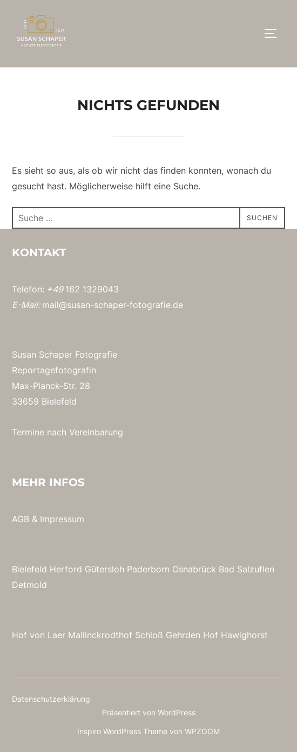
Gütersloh (104, 569)
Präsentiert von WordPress (148, 712)
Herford (66, 569)
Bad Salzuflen (246, 569)
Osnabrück (194, 569)
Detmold (29, 584)
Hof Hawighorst (235, 635)
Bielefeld (29, 569)
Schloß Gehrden (167, 635)
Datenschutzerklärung (51, 698)
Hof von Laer (38, 635)
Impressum (62, 519)
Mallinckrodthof (100, 635)
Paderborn (148, 569)
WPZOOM (202, 731)
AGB (20, 519)
